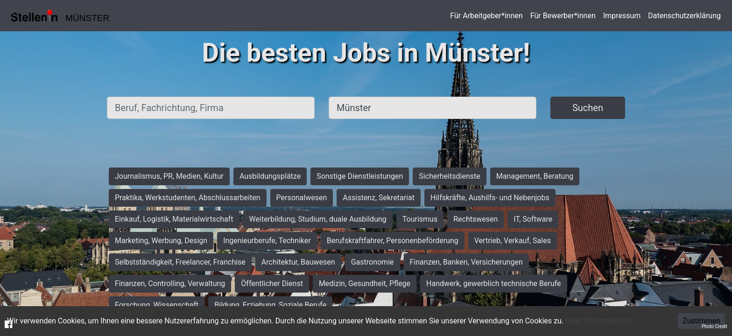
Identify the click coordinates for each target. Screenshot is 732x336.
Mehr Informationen (598, 320)
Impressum (622, 15)
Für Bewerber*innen (563, 15)
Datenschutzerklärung (684, 15)
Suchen (587, 107)
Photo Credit (714, 326)
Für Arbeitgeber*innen (486, 15)
